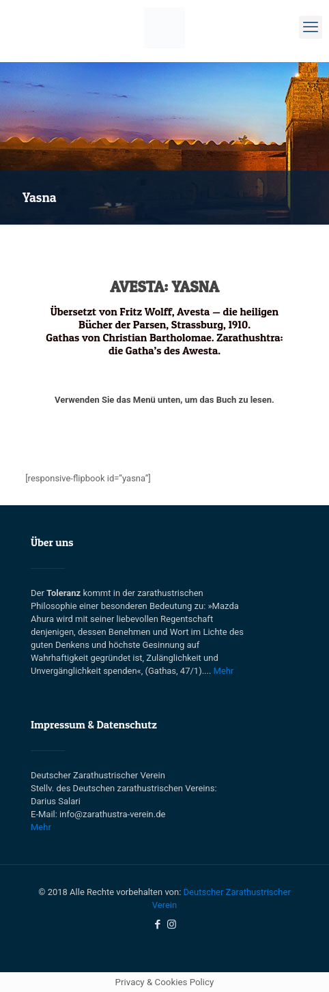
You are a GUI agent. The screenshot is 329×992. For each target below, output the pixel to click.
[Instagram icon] (172, 924)
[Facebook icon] (157, 924)
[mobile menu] (310, 27)
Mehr (224, 671)
